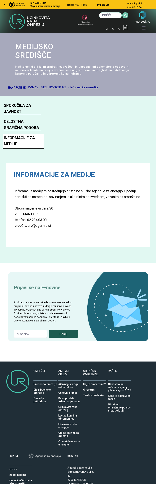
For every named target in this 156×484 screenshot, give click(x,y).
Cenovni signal (67, 391)
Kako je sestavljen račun (119, 394)
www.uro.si (63, 309)
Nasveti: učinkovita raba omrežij (20, 479)
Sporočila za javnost (17, 108)
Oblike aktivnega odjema (68, 431)
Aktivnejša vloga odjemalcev (68, 383)
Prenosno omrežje (45, 383)
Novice (13, 468)
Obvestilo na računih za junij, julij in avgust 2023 (119, 383)
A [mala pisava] (107, 29)
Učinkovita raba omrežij (67, 406)
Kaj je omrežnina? (94, 383)
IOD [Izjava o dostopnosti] (125, 27)
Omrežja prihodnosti (40, 397)
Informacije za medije (19, 141)
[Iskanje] (110, 15)
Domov (33, 87)
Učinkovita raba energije (67, 423)
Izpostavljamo (18, 473)
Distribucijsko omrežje (42, 388)
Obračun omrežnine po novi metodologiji (119, 403)
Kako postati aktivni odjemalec (69, 397)
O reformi (89, 388)
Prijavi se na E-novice (37, 287)
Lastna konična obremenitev (67, 414)
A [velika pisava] (119, 28)
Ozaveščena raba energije (69, 440)
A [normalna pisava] (113, 28)
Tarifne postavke (93, 394)
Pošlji (63, 334)
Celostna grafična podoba (21, 124)
